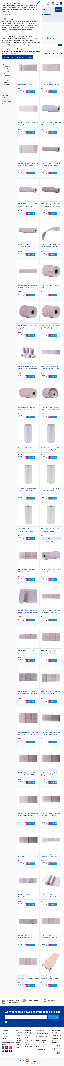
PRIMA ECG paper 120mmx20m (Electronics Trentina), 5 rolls (51, 124)
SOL (60, 1045)
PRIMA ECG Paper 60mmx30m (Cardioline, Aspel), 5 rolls (50, 327)
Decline (29, 57)
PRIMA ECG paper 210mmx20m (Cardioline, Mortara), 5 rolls (51, 164)
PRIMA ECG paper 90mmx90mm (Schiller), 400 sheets (49, 936)
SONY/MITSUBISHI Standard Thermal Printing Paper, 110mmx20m (50, 530)
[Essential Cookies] (2, 3)
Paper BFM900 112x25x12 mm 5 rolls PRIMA (51, 571)
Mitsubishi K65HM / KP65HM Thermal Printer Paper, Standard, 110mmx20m (51, 449)
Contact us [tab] (40, 1030)
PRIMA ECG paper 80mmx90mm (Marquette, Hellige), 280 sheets (49, 896)
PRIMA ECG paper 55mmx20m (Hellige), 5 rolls (50, 286)
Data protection (56, 1035)
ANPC (54, 1045)
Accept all (20, 57)
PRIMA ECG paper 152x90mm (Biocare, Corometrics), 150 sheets (50, 693)
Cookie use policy (57, 1038)
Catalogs (47, 15)
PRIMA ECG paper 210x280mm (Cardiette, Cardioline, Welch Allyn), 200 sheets (50, 733)
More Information (7, 14)
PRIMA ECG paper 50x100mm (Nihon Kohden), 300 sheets (50, 855)
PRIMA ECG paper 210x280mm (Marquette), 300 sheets (50, 774)
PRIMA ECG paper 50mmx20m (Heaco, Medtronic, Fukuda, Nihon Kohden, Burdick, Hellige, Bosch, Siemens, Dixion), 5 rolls (50, 246)
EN (58, 9)
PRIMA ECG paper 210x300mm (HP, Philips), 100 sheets (50, 814)
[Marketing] (2, 19)
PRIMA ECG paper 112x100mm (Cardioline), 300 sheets (50, 652)
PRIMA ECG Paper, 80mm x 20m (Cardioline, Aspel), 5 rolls (50, 367)
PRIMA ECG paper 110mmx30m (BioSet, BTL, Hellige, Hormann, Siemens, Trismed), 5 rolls (51, 83)
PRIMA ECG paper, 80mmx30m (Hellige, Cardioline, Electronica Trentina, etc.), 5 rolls (50, 408)
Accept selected (8, 57)
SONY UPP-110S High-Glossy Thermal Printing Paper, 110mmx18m (50, 489)
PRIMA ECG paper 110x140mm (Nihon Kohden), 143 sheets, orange (50, 977)
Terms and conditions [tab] (56, 1032)
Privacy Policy (13, 53)
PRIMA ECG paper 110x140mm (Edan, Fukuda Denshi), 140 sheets (50, 611)
